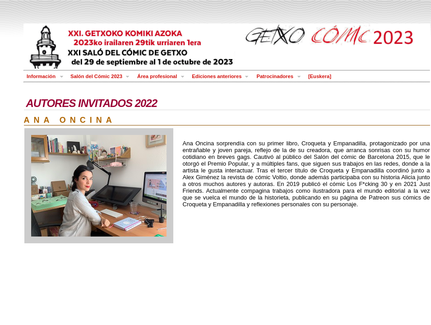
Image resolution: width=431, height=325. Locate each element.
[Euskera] (319, 76)
